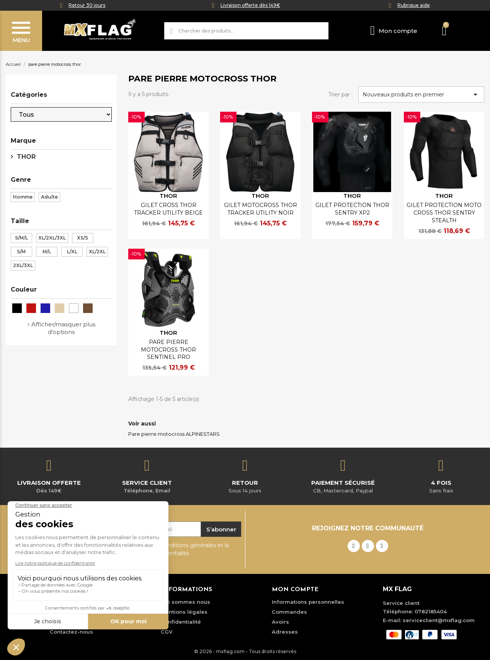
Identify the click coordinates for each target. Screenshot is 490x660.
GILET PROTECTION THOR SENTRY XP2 (352, 209)
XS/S (82, 238)
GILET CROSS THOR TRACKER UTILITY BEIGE (168, 209)
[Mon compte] (394, 31)
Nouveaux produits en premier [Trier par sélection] (421, 94)
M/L (46, 251)
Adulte (49, 197)
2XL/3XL (23, 265)
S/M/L (21, 238)
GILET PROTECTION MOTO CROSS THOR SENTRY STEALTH (444, 213)
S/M (21, 251)
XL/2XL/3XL (52, 238)
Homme (23, 197)
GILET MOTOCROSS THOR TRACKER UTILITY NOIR (260, 209)
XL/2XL (97, 251)
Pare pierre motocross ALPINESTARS (174, 434)
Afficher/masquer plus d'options (63, 328)
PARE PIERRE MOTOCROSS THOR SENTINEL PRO (168, 350)
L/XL (72, 251)
